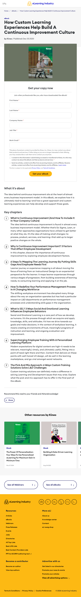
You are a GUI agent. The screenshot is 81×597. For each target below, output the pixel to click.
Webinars (9, 523)
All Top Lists (10, 542)
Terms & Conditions (49, 168)
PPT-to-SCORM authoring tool (19, 554)
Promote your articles (50, 574)
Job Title (13, 130)
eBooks (14, 11)
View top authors (12, 570)
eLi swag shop (47, 527)
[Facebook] (41, 502)
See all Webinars (21, 484)
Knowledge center (49, 519)
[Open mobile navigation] (3, 3)
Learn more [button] (62, 165)
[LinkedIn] (54, 502)
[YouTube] (61, 502)
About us (45, 516)
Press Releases (11, 527)
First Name (14, 100)
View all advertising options (56, 578)
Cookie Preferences (43, 591)
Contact (45, 523)
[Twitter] (48, 502)
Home (6, 11)
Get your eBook (40, 173)
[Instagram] (74, 502)
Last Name (14, 110)
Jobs (8, 535)
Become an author (13, 566)
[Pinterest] (67, 502)
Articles (9, 516)
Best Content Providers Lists (17, 550)
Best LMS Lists (11, 546)
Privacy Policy (36, 168)
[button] (9, 400)
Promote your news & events (53, 570)
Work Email (14, 140)
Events (8, 531)
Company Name (16, 120)
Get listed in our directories (52, 566)
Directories (10, 538)
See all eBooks (60, 484)
